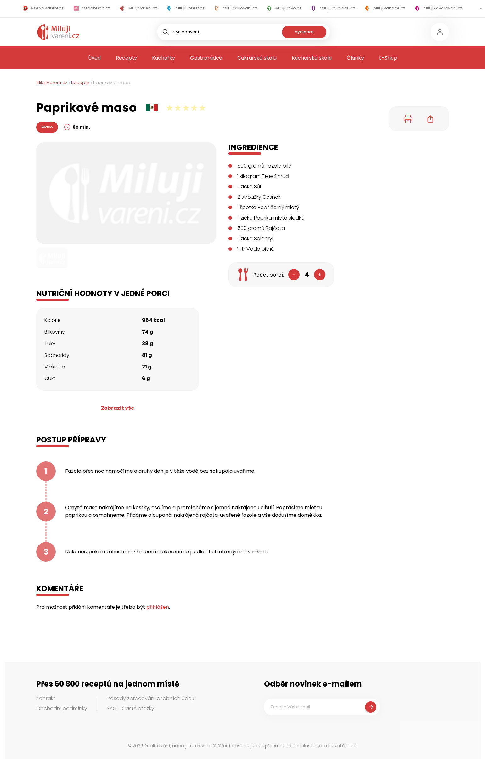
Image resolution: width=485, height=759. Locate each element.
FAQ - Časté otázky (130, 708)
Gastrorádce (206, 57)
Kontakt (45, 698)
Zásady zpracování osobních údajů (151, 698)
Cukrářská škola (257, 57)
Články (355, 57)
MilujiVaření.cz (51, 82)
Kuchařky (163, 57)
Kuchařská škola (312, 57)
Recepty (126, 57)
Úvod (94, 57)
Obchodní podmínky (61, 708)
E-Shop (388, 57)
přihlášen (157, 607)
